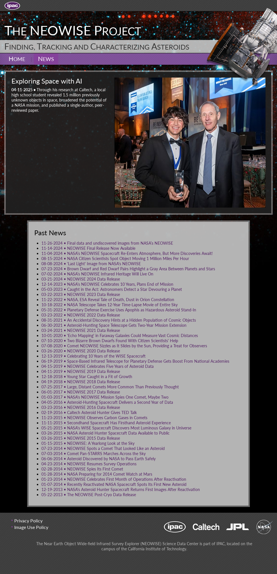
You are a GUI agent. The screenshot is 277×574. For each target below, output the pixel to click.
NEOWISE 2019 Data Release (80, 371)
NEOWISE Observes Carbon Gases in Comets (94, 417)
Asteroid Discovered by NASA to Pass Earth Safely (98, 458)
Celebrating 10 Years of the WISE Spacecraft (93, 356)
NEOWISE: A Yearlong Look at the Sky (88, 443)
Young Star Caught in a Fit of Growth (86, 376)
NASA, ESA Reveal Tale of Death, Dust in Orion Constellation (107, 299)
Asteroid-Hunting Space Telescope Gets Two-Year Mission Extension (113, 325)
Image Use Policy (31, 527)
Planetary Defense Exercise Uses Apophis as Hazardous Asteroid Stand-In (118, 309)
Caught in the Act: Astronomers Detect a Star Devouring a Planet (111, 289)
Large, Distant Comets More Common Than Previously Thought (110, 386)
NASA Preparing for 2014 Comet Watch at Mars (96, 474)
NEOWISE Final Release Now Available (88, 248)
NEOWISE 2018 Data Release (80, 381)
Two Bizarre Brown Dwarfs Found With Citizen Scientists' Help (109, 340)
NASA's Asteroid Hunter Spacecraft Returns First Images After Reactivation (120, 489)
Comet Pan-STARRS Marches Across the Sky (93, 453)
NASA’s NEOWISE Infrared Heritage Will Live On (97, 273)
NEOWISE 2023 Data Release (80, 294)
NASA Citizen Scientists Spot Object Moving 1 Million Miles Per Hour (115, 258)
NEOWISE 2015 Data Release (80, 438)
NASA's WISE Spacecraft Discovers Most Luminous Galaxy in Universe (116, 427)
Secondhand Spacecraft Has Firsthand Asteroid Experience (106, 422)
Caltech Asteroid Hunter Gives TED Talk (89, 412)
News (46, 58)
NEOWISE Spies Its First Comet (82, 468)
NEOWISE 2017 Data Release (80, 392)
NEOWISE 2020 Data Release (80, 350)
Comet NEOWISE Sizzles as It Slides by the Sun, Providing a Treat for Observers (124, 345)
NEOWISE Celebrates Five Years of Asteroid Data (97, 366)
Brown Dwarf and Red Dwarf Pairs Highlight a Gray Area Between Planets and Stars (128, 268)
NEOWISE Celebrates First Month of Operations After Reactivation (113, 479)
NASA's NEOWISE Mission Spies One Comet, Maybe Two (104, 397)
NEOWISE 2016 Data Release (80, 407)
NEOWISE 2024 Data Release (80, 279)
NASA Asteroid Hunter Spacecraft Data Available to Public (105, 433)
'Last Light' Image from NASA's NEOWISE (91, 263)
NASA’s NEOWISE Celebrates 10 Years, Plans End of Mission (107, 284)
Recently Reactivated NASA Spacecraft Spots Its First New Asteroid (113, 484)
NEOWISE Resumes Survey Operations (89, 463)
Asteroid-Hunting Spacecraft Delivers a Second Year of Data (107, 402)
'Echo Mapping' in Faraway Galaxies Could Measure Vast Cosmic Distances (119, 335)
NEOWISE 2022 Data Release (80, 315)
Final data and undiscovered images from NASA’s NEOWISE (107, 243)
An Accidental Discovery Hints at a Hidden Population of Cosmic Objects (118, 320)
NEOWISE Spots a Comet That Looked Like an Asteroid (103, 448)
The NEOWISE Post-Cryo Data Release (88, 494)
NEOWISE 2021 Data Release (80, 330)
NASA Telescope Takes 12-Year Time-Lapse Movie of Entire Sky (109, 304)
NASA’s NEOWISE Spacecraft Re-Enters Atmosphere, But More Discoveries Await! (127, 253)
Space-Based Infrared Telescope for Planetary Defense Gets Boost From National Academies (135, 361)
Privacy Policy (28, 520)
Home (17, 58)
